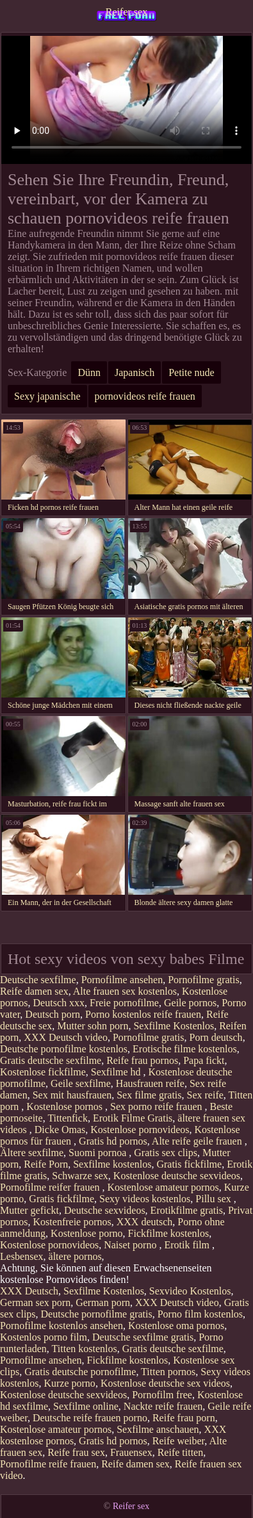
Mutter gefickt (29, 1210)
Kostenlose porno (86, 1233)
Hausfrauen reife (150, 1083)
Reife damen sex (34, 991)
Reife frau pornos (142, 1060)
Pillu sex (214, 1198)
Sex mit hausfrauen (72, 1095)
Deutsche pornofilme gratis (96, 1314)
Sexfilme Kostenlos (173, 1025)
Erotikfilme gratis (187, 1210)
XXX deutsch (145, 1221)
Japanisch (134, 372)
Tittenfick (67, 1118)
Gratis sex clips (165, 1152)
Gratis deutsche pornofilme (80, 1371)
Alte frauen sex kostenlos (125, 991)
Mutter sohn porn (92, 1025)
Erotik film (188, 1244)
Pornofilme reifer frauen (51, 1187)
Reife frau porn (183, 1417)
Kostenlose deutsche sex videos (165, 1383)
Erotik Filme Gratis (132, 1118)
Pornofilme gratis (204, 979)
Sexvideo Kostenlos (190, 1290)
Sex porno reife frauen (157, 1106)
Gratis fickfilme (189, 1164)
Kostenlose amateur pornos (162, 1187)
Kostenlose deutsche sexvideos (176, 1175)
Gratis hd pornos (113, 1141)
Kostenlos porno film (43, 1337)
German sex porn (35, 1302)
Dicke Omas (60, 1129)
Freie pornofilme (124, 1002)
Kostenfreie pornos (72, 1221)
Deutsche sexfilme (38, 979)
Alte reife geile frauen (198, 1141)
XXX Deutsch (29, 1290)
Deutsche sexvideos (104, 1210)
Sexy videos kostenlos (144, 1198)
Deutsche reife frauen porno (90, 1417)
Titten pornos (168, 1371)
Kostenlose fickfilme (43, 1071)
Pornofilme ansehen (122, 979)
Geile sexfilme (81, 1083)
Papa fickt (203, 1060)
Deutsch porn (52, 1014)
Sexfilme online (85, 1406)
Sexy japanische (47, 396)
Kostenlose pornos (65, 1106)
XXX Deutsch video (66, 1037)
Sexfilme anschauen (158, 1429)
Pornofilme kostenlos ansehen (61, 1325)
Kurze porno (69, 1383)
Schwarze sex (80, 1175)
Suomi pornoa (99, 1152)
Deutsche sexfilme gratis (142, 1337)
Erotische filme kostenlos (185, 1048)
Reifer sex (126, 11)
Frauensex (131, 1452)
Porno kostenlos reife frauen (143, 1014)
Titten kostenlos (84, 1348)
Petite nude (191, 372)
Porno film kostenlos (200, 1314)
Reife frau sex (76, 1452)
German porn (103, 1302)
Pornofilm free (162, 1394)
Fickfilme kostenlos (168, 1233)
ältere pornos (75, 1256)
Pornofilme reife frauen (48, 1463)
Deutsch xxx (59, 1002)
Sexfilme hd (117, 1071)
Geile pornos (190, 1002)
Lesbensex (22, 1256)
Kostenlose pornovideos (139, 1129)
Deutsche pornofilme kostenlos (63, 1048)
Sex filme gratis (149, 1095)
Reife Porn (46, 1164)
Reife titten (181, 1452)
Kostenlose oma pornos (176, 1325)
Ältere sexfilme (31, 1152)
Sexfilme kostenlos (112, 1164)
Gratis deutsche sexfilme (50, 1060)
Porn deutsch (216, 1037)
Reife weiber (178, 1440)
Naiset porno (131, 1244)
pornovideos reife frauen (145, 396)
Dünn (89, 372)
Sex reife (205, 1095)
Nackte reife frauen (163, 1406)
